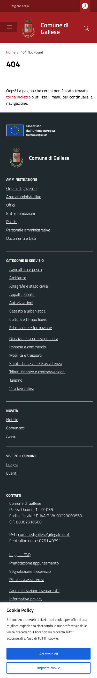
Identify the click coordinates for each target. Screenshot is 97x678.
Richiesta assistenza (26, 579)
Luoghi (12, 465)
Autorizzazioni (21, 303)
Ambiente (17, 278)
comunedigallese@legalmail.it (44, 534)
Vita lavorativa (21, 388)
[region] (48, 640)
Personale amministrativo (28, 230)
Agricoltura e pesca (25, 269)
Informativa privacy (25, 599)
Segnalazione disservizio (30, 571)
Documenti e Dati (21, 238)
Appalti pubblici (22, 294)
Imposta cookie (48, 667)
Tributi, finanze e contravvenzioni (37, 372)
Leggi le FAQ (20, 554)
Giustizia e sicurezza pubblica (33, 338)
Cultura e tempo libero (28, 319)
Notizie (12, 419)
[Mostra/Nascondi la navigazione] (9, 27)
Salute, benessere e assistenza (35, 363)
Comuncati (15, 428)
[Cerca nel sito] (86, 28)
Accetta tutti (48, 653)
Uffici (10, 205)
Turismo (15, 380)
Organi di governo (21, 188)
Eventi (11, 473)
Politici (11, 221)
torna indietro (18, 97)
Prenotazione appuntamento (34, 563)
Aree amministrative (23, 197)
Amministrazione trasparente (34, 590)
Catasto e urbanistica (27, 311)
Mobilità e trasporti (25, 355)
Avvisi (11, 436)
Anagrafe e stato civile (28, 286)
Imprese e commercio (27, 347)
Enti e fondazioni (20, 213)
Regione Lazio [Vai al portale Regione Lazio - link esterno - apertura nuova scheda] (20, 6)
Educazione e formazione (30, 327)
